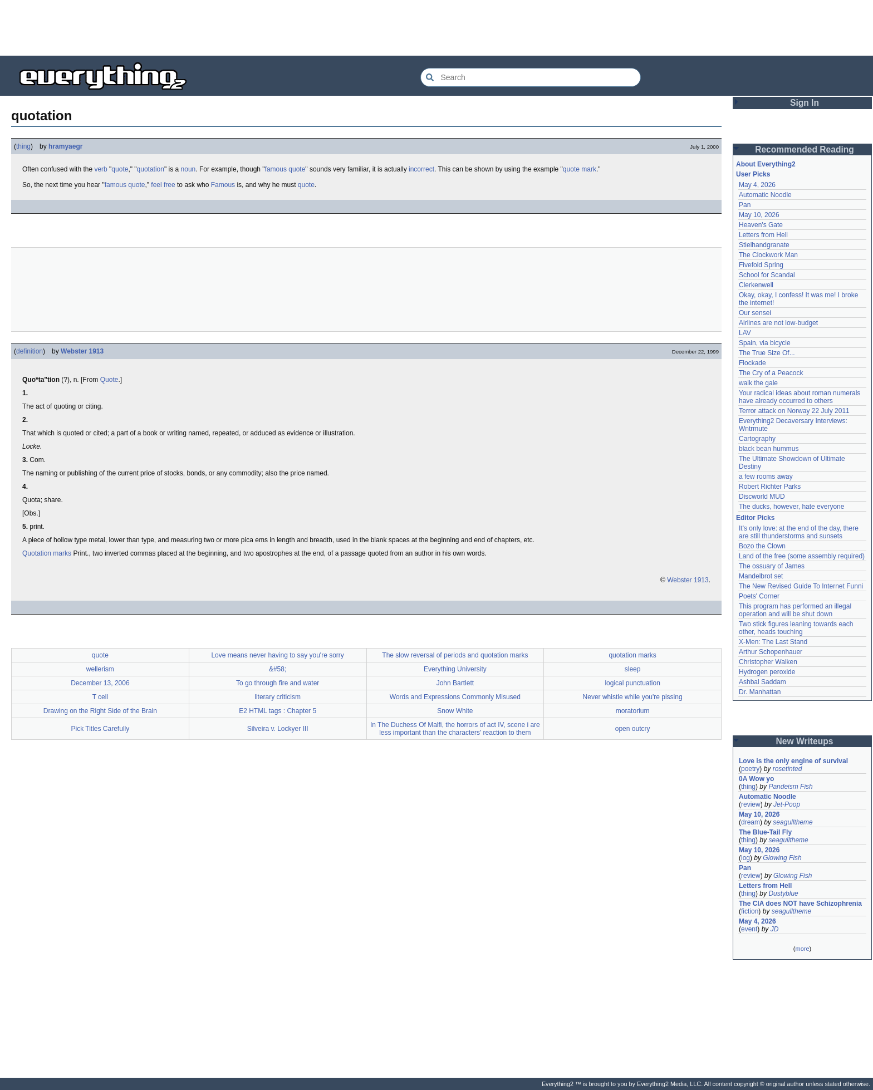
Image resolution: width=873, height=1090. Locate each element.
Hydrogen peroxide (767, 672)
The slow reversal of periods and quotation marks (455, 655)
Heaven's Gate (761, 225)
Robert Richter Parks (770, 486)
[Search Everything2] (530, 77)
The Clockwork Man (768, 255)
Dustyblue (783, 893)
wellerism (100, 669)
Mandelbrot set (761, 576)
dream (750, 822)
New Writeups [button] (804, 741)
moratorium (633, 711)
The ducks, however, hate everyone (791, 506)
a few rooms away (766, 476)
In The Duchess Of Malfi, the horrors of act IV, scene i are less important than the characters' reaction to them (455, 729)
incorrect (421, 169)
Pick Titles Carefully (100, 729)
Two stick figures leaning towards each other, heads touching (796, 628)
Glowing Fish (782, 858)
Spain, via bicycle (765, 343)
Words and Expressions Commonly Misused (455, 697)
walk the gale (758, 383)
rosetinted (787, 769)
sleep (633, 669)
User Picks (753, 174)
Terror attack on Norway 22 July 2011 (794, 411)
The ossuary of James (772, 566)
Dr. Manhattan (760, 692)
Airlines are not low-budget (778, 323)
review (751, 804)
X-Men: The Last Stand (773, 642)
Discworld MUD (762, 496)
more (802, 948)
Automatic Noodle (765, 195)
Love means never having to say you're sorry (277, 655)
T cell (100, 697)
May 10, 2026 (759, 215)
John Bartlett (455, 683)
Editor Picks (755, 518)
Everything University (455, 669)
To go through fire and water (277, 683)
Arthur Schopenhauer (770, 652)
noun (188, 169)
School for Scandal (767, 275)
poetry (750, 769)
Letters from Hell (763, 235)
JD (775, 929)
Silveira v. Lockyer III (277, 729)
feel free (163, 185)
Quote (109, 380)
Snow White (455, 711)
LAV (745, 333)
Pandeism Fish (790, 787)
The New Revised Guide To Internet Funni (801, 586)
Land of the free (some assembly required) (802, 556)
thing (23, 146)
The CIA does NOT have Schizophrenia (800, 903)
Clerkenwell (756, 285)
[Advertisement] (436, 28)
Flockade (752, 363)
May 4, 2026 (757, 185)
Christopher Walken (768, 662)
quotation (150, 169)
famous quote (285, 169)
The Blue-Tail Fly (765, 832)
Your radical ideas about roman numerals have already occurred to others (799, 397)
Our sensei (755, 313)
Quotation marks (46, 553)
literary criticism (277, 697)
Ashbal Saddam (762, 682)
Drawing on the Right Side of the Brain (100, 711)
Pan (745, 205)
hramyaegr (65, 146)
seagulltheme (792, 822)
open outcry (632, 729)
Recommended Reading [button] (804, 149)
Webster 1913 (82, 351)
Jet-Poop (786, 804)
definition (29, 351)
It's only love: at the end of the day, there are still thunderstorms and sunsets (799, 532)
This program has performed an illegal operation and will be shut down (795, 610)
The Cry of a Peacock (771, 373)
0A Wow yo (756, 779)
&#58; (277, 669)
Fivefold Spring (761, 265)
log (745, 858)
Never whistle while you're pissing (633, 697)
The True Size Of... (767, 353)
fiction (749, 911)
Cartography (757, 439)
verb (100, 169)
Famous (223, 185)
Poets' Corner (759, 596)
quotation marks (632, 655)
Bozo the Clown (762, 546)
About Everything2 (766, 164)
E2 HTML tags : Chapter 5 (277, 711)
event (749, 929)
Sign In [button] (804, 102)
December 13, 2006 (100, 683)
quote (119, 169)
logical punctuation (632, 683)
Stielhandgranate (764, 245)
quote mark (579, 169)
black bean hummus (768, 449)
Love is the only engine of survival (793, 761)
